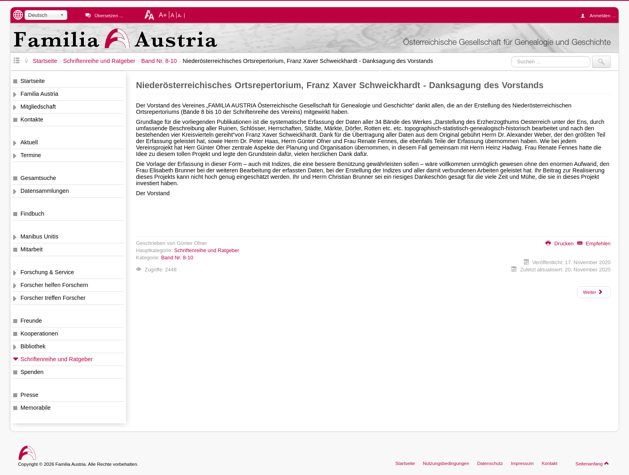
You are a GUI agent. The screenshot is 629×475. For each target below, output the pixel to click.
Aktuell (29, 142)
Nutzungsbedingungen (446, 463)
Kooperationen (39, 333)
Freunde (31, 320)
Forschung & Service (47, 272)
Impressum (522, 463)
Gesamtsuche (38, 178)
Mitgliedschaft (38, 106)
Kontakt (549, 463)
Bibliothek (32, 346)
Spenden (32, 372)
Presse (29, 395)
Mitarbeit (31, 249)
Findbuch (32, 213)
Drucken (560, 244)
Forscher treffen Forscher (52, 298)
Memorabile (35, 407)
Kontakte (31, 119)
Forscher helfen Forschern (54, 285)
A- (180, 15)
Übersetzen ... (108, 15)
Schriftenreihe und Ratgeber (56, 359)
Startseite (32, 81)
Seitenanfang (592, 463)
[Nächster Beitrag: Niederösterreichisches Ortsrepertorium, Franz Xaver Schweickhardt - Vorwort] (594, 292)
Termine (30, 155)
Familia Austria (39, 94)
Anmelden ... (600, 15)
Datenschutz (490, 463)
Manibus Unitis (39, 236)
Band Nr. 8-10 (177, 258)
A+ (163, 14)
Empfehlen (594, 244)
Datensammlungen (44, 191)
